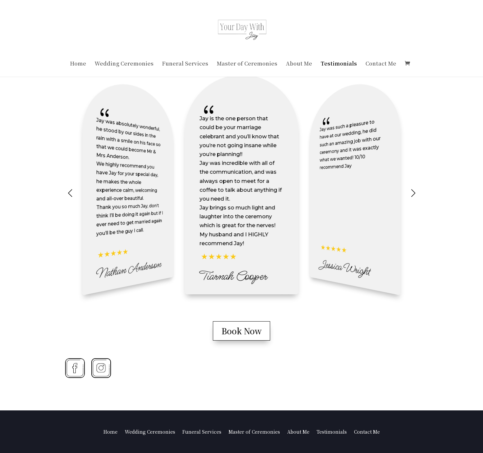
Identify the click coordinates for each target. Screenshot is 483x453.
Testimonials (339, 64)
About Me (299, 64)
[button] (413, 193)
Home (78, 64)
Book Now (241, 331)
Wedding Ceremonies (124, 64)
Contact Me (380, 64)
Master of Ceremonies (247, 64)
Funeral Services (185, 64)
